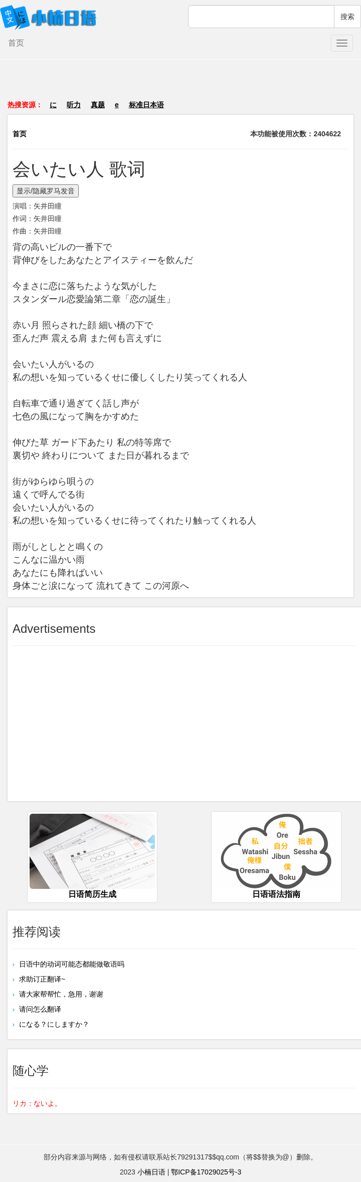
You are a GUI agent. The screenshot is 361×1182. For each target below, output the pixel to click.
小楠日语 (151, 1172)
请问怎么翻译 (39, 1009)
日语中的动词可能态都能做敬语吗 (70, 964)
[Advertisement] (180, 85)
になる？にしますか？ (53, 1024)
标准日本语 (146, 105)
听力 (74, 105)
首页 (16, 43)
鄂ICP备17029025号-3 (206, 1172)
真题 (98, 105)
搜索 (347, 17)
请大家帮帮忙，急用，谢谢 (60, 994)
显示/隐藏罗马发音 (46, 191)
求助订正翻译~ (41, 979)
